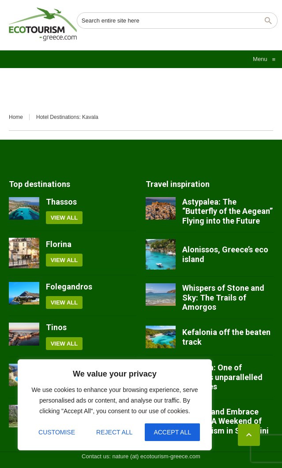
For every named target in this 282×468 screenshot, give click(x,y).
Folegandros (69, 286)
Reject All (114, 432)
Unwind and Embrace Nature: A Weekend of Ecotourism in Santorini (225, 421)
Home (16, 117)
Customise (56, 432)
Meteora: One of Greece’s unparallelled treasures (222, 377)
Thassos (61, 201)
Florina (58, 244)
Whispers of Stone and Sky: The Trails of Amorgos (223, 297)
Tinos (56, 327)
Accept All (172, 432)
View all (64, 217)
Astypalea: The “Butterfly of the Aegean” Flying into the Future (227, 211)
